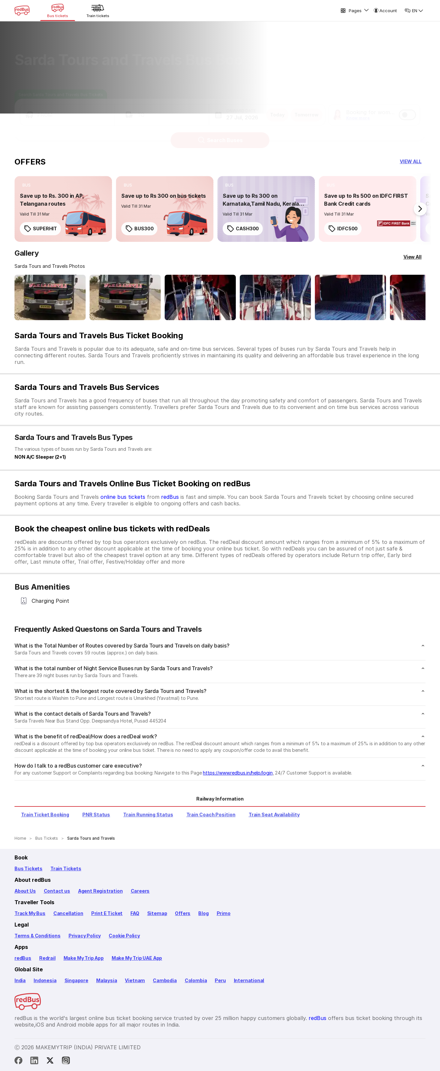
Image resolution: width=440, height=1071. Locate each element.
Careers (140, 891)
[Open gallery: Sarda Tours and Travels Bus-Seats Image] (350, 297)
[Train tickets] (97, 10)
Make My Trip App (84, 958)
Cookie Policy (124, 935)
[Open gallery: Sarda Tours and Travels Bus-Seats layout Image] (200, 297)
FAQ (134, 913)
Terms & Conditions (37, 935)
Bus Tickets (28, 868)
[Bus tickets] (57, 10)
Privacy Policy (85, 935)
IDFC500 (343, 229)
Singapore (76, 980)
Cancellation (68, 913)
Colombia (196, 980)
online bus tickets (122, 497)
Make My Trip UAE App (137, 958)
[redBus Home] (22, 10)
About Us (25, 891)
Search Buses (220, 134)
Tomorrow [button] (306, 108)
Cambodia (165, 980)
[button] (67, 108)
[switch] (407, 108)
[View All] (412, 257)
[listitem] (26, 185)
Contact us (57, 891)
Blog (203, 913)
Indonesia (45, 980)
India (20, 980)
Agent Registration (100, 891)
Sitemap (157, 913)
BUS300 (139, 229)
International (249, 980)
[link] (63, 209)
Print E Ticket (107, 913)
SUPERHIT (40, 229)
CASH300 (243, 229)
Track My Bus (29, 913)
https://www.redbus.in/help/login (237, 773)
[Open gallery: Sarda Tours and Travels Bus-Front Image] (50, 297)
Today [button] (277, 108)
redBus (170, 497)
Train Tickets (65, 868)
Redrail (47, 958)
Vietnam (135, 980)
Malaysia (106, 980)
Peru (220, 980)
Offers (182, 913)
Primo (224, 913)
